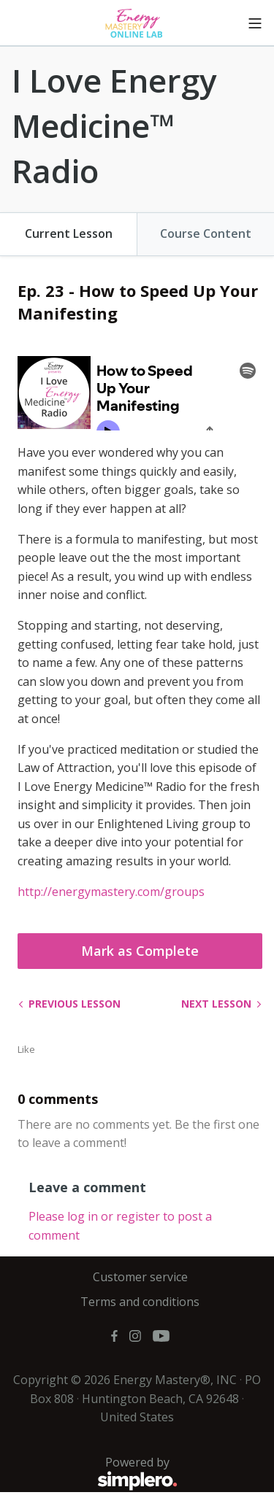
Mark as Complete (140, 950)
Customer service (140, 1277)
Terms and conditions (139, 1302)
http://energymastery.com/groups (111, 892)
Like (26, 1049)
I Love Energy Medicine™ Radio (114, 125)
